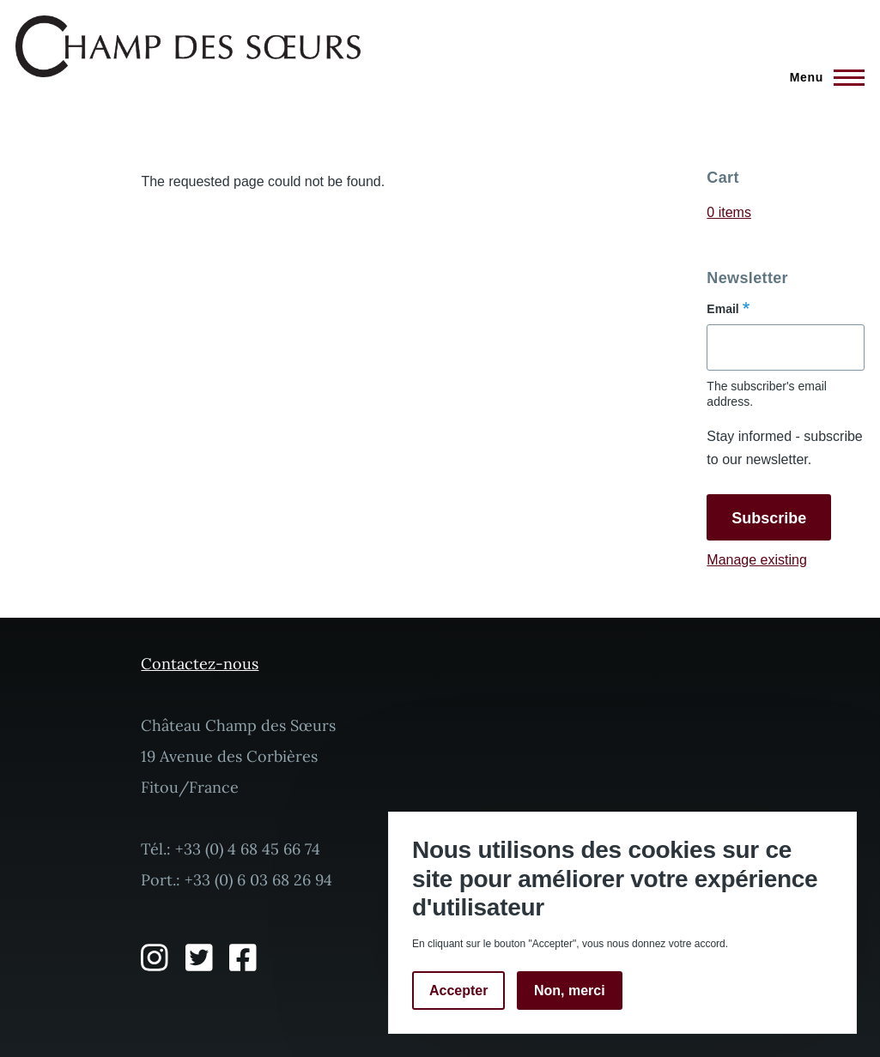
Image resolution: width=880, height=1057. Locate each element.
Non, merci (569, 990)
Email (722, 309)
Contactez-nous (199, 663)
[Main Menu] (822, 77)
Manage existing (757, 560)
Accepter (458, 990)
